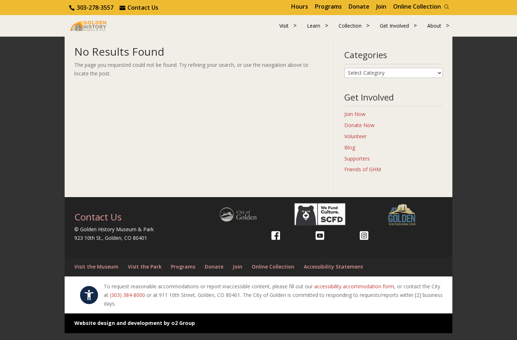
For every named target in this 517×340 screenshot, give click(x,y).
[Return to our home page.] (100, 28)
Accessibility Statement (333, 273)
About (434, 29)
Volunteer (355, 143)
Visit (284, 29)
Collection (350, 29)
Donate (359, 6)
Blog (349, 154)
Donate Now (359, 132)
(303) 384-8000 (127, 301)
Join (381, 6)
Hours (299, 6)
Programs (328, 6)
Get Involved (394, 29)
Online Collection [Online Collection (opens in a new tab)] (417, 6)
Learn (313, 29)
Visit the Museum (96, 273)
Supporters (357, 165)
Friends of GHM (362, 176)
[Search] (446, 7)
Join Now (354, 121)
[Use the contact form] (139, 7)
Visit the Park (145, 273)
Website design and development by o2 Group (134, 330)
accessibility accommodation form (354, 293)
